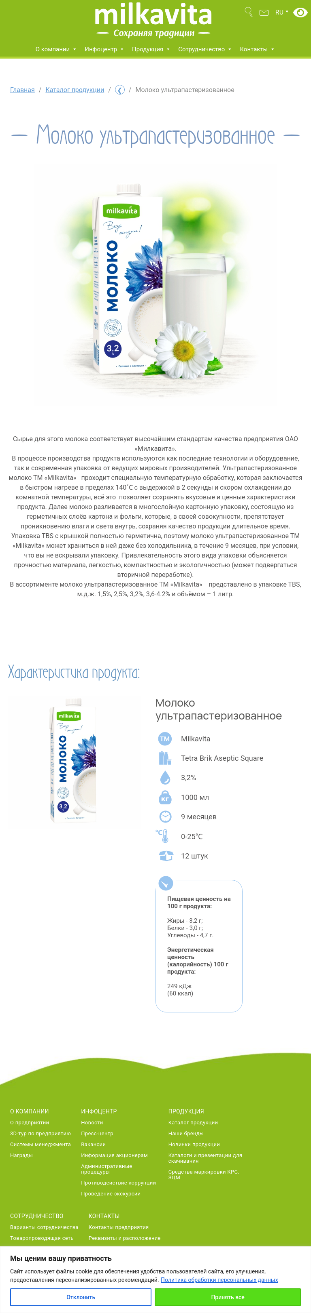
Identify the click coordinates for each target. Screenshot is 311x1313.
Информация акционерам (114, 1155)
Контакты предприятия (119, 1227)
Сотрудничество (205, 49)
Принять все (227, 1297)
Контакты (257, 49)
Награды (21, 1155)
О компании (56, 49)
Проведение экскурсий (111, 1194)
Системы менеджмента (40, 1144)
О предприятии (29, 1123)
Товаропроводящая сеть (42, 1238)
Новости (92, 1123)
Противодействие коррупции (118, 1183)
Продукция (151, 49)
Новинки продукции (194, 1144)
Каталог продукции (74, 90)
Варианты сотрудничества (44, 1227)
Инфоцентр (105, 49)
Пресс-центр (97, 1133)
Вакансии (93, 1144)
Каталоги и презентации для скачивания (205, 1158)
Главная (22, 90)
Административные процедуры (106, 1169)
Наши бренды (186, 1133)
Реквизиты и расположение (125, 1238)
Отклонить (80, 1297)
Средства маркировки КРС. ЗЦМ (203, 1174)
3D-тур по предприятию (40, 1133)
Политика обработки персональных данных (219, 1280)
